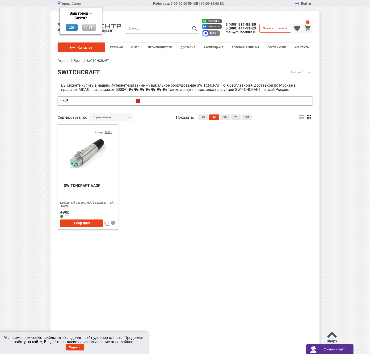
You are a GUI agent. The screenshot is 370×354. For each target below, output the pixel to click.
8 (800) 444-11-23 (241, 28)
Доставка (188, 47)
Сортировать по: (73, 117)
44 (214, 117)
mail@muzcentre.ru (241, 32)
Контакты (301, 47)
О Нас (135, 47)
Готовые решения (245, 47)
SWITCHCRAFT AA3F (82, 185)
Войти (306, 3)
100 (246, 117)
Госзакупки (277, 47)
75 (235, 117)
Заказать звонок (275, 28)
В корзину (81, 223)
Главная (116, 47)
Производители (160, 47)
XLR (65, 100)
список (301, 117)
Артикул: (103, 132)
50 (225, 117)
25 (203, 117)
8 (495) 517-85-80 (241, 24)
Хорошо (75, 347)
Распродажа (213, 47)
